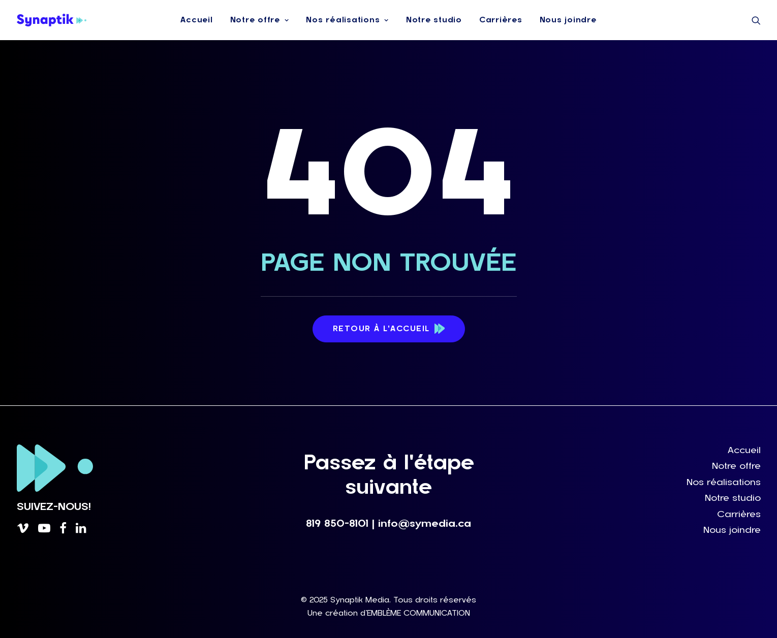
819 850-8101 (337, 523)
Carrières (500, 19)
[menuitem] (196, 20)
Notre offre (259, 19)
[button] (756, 20)
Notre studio (434, 19)
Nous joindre (568, 19)
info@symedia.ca (424, 523)
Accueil (196, 19)
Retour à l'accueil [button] (389, 329)
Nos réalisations (347, 19)
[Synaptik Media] (52, 20)
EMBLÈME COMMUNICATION (418, 613)
